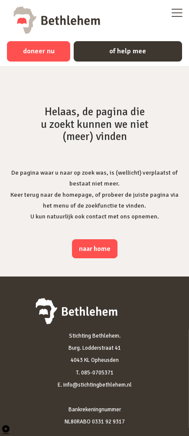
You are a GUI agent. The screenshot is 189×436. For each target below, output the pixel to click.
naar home (95, 248)
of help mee (127, 51)
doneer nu (39, 51)
